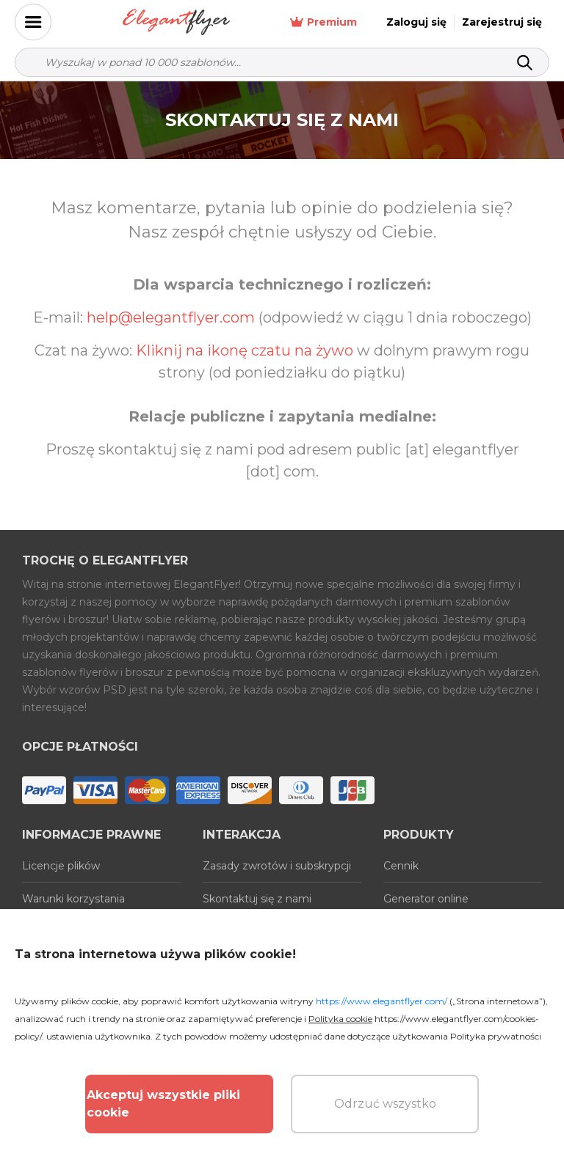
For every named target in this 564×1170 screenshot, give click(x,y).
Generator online (426, 898)
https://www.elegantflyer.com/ (381, 1001)
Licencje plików (61, 865)
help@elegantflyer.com (171, 317)
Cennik (401, 865)
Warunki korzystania (73, 898)
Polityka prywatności (495, 1036)
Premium (323, 22)
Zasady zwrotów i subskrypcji (277, 865)
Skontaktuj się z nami (257, 898)
